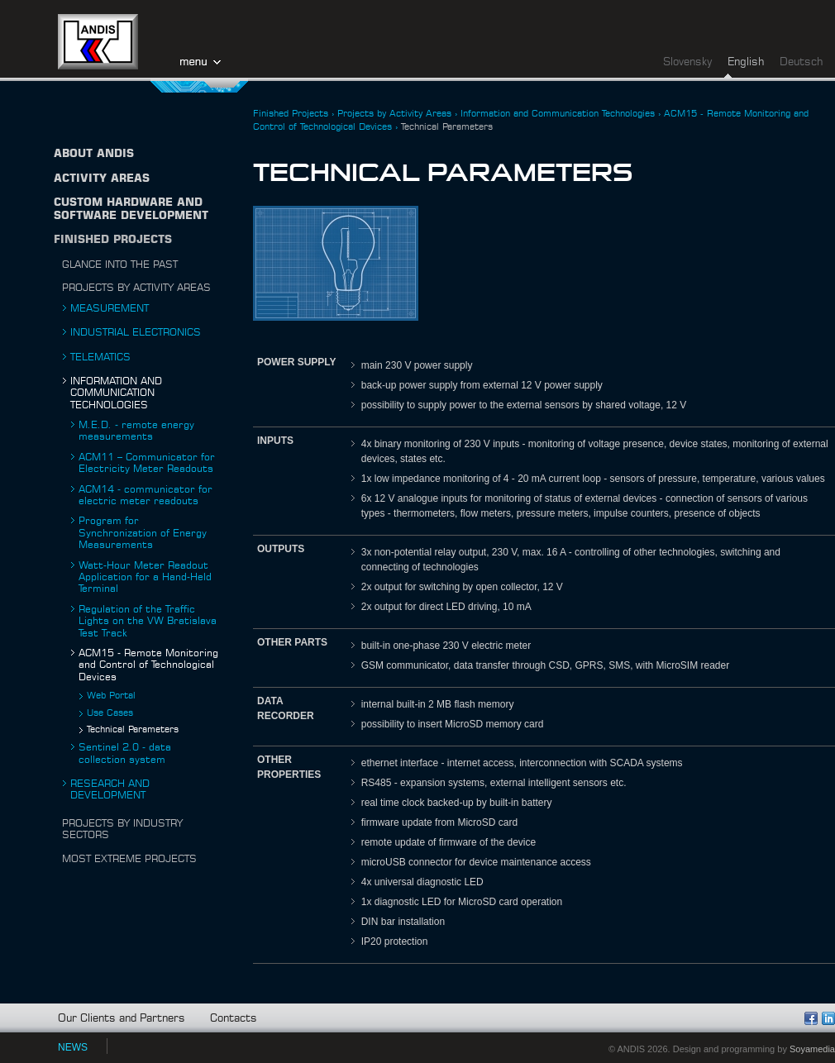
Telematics (100, 357)
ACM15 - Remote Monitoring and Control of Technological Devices (148, 665)
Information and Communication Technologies (116, 393)
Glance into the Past (120, 264)
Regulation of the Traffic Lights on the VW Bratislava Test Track (148, 621)
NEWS (73, 1047)
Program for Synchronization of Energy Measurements (143, 533)
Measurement (109, 308)
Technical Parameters (133, 729)
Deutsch (801, 62)
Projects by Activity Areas (136, 288)
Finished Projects (113, 240)
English (746, 62)
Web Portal (111, 695)
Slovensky (687, 62)
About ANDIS (94, 154)
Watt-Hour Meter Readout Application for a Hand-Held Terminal (145, 577)
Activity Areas (102, 179)
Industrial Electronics (135, 332)
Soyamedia (812, 1049)
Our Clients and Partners (121, 1018)
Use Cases (110, 712)
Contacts (233, 1018)
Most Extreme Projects (129, 859)
